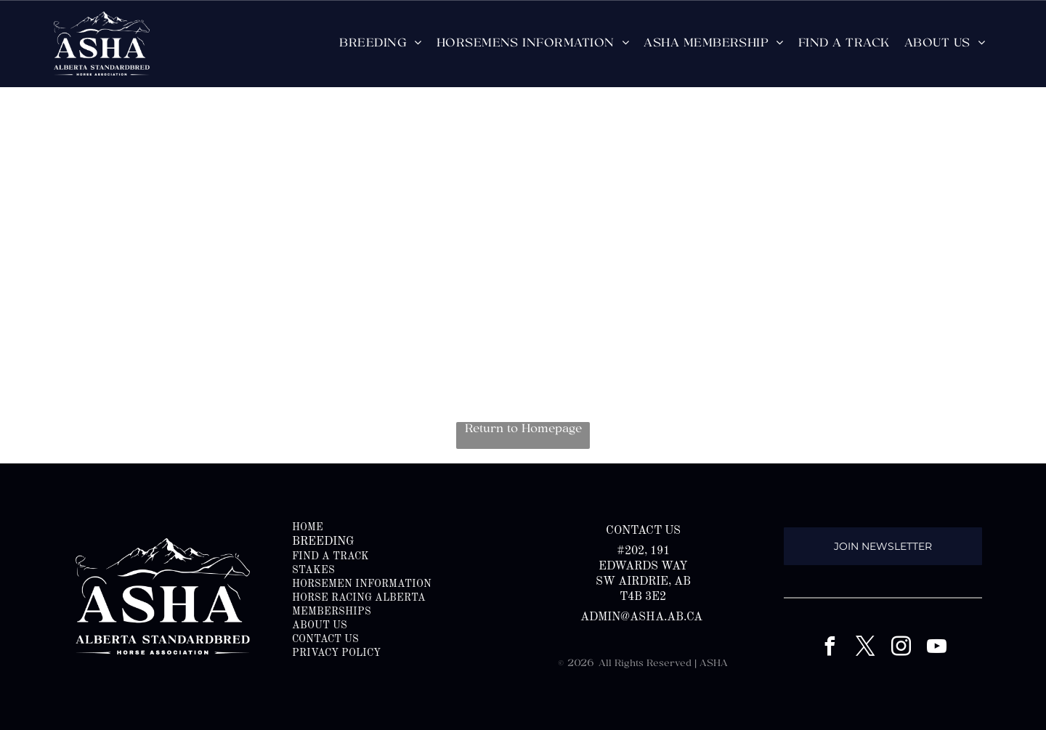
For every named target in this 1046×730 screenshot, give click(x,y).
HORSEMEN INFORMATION (361, 584)
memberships (331, 612)
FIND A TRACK (330, 556)
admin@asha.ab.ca (642, 617)
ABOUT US (319, 625)
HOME (307, 527)
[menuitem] (380, 43)
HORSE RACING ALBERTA (359, 598)
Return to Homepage (523, 429)
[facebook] (830, 648)
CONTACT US (325, 639)
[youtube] (936, 648)
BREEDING (323, 542)
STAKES (313, 570)
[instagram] (901, 648)
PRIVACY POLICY (336, 653)
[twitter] (865, 648)
